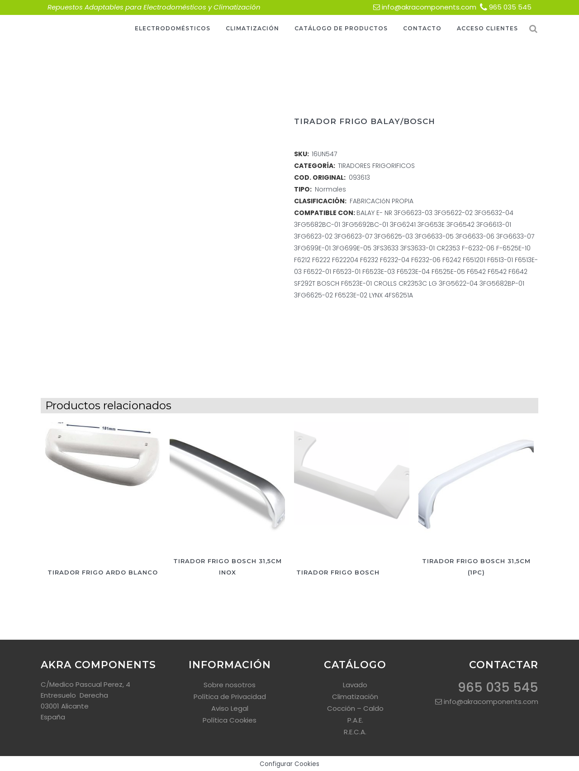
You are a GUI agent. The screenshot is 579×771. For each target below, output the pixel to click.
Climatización (355, 696)
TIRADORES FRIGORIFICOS (376, 165)
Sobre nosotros (230, 685)
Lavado (355, 685)
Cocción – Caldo (355, 708)
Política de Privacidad (230, 696)
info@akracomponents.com (429, 7)
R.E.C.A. (355, 732)
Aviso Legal (229, 708)
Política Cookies (229, 720)
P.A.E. (355, 720)
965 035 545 (510, 7)
